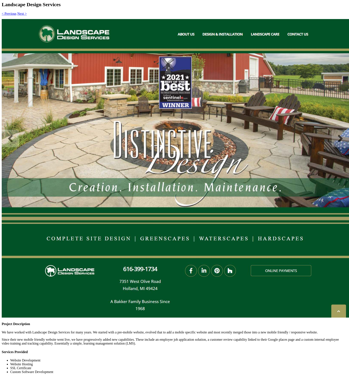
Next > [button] (22, 13)
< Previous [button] (9, 13)
